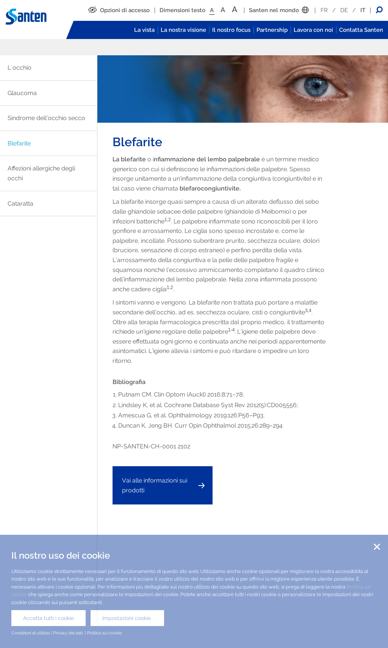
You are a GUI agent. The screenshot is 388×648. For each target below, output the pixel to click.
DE (344, 10)
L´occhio (19, 67)
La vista (144, 30)
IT (362, 10)
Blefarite (19, 143)
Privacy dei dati (68, 633)
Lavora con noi (313, 30)
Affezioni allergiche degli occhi (41, 173)
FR (324, 10)
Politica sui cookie (105, 633)
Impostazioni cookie (127, 618)
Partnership (272, 30)
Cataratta (20, 203)
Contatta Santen (361, 30)
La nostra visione (183, 30)
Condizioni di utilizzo (30, 633)
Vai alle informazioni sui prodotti (154, 485)
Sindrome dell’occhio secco (46, 118)
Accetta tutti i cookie (48, 618)
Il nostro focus (231, 30)
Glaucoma (22, 93)
